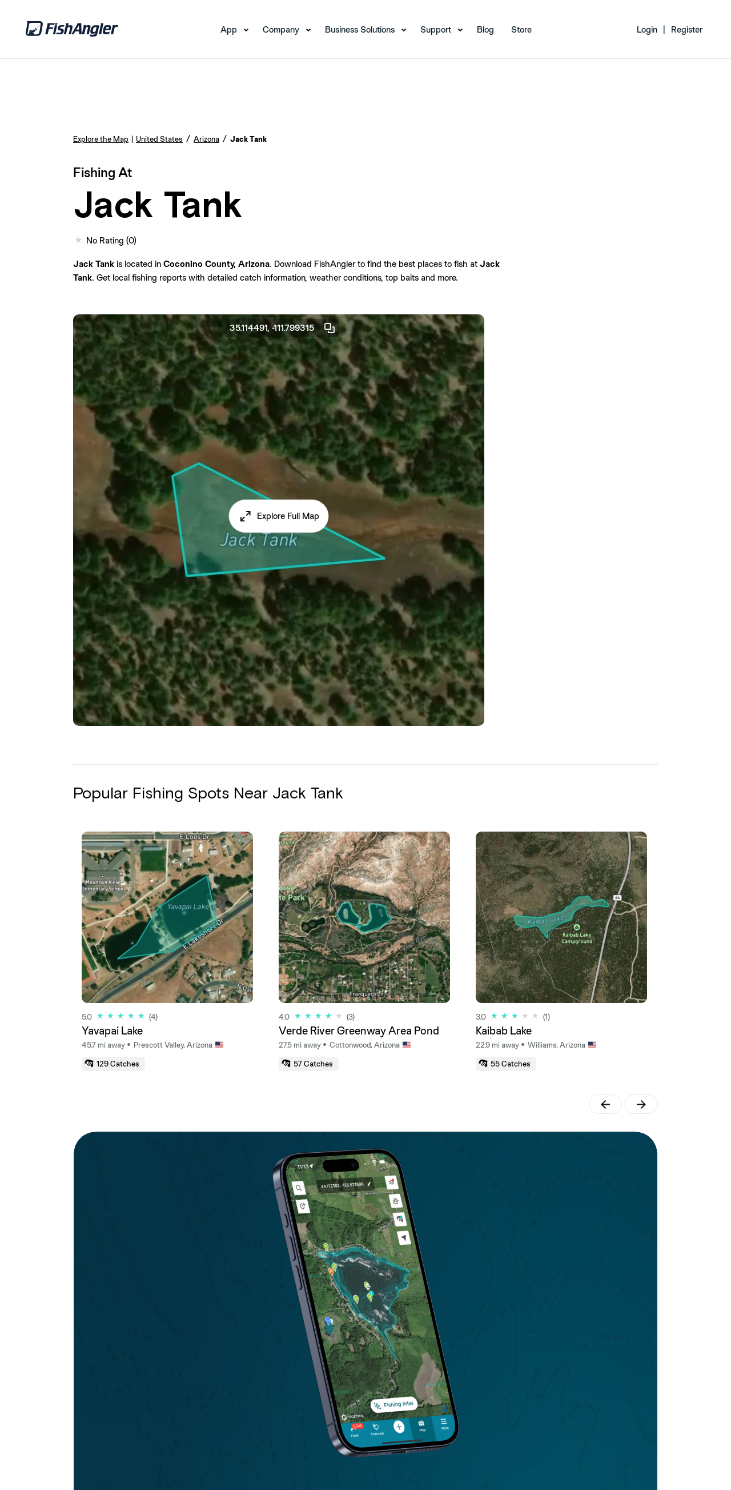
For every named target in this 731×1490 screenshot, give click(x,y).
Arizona (206, 139)
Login (647, 29)
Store (521, 29)
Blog (485, 29)
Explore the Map (100, 139)
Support (435, 29)
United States (159, 139)
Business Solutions (360, 29)
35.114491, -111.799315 (283, 328)
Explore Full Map (288, 516)
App (228, 29)
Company (281, 29)
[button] (279, 516)
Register (686, 29)
